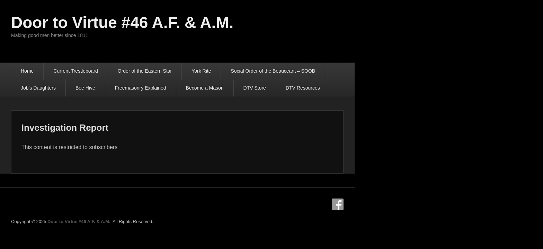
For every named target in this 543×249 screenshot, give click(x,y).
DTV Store (215, 88)
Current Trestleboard (130, 71)
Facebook (472, 205)
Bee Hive (454, 71)
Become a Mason (165, 88)
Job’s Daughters (406, 71)
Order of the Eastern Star (199, 71)
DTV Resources (263, 88)
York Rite (255, 71)
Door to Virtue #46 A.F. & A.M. (176, 22)
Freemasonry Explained (100, 88)
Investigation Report (131, 128)
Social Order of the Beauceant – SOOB (327, 71)
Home (81, 71)
